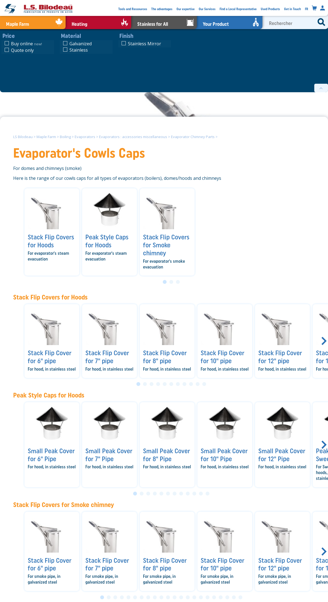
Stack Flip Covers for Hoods (50, 297)
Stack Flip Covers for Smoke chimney (63, 505)
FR (306, 9)
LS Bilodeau (23, 136)
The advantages (161, 9)
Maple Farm (46, 136)
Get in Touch (292, 9)
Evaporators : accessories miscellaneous (133, 136)
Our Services (207, 9)
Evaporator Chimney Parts (193, 136)
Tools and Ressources (132, 9)
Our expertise (185, 9)
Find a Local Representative (238, 9)
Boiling (65, 136)
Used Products (270, 9)
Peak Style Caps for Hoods (48, 395)
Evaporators (85, 136)
